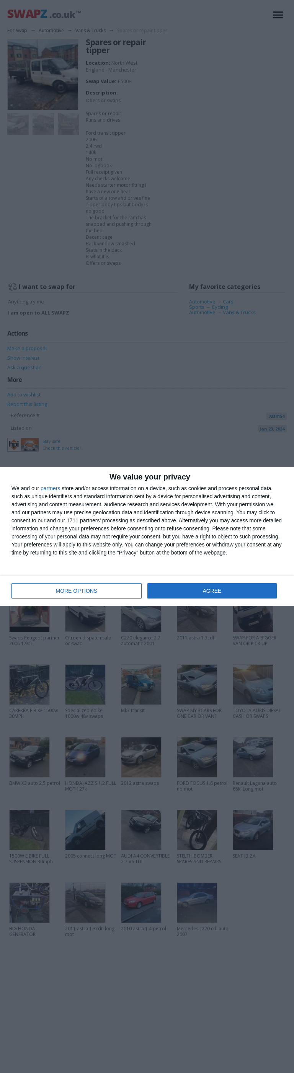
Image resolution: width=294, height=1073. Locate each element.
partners (50, 488)
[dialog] (147, 537)
